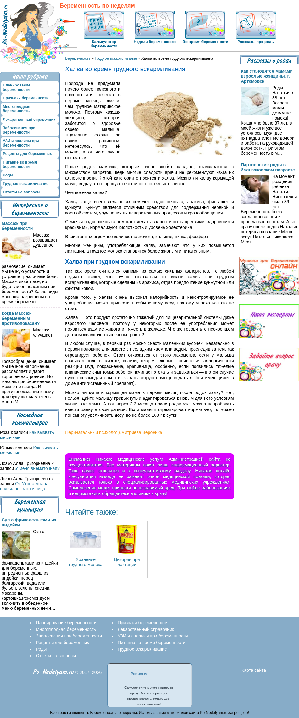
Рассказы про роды (256, 42)
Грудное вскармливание (116, 58)
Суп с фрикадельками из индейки (29, 522)
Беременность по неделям (97, 6)
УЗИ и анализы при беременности (21, 143)
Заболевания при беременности (19, 130)
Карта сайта (253, 670)
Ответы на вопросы (21, 192)
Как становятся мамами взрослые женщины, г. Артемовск (267, 76)
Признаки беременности (25, 98)
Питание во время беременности (20, 164)
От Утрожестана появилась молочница (24, 486)
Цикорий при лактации (127, 559)
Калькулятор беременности (104, 44)
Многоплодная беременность (16, 108)
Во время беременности (205, 42)
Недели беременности (155, 42)
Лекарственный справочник (29, 119)
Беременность (78, 58)
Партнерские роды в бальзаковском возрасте (268, 167)
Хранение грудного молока (86, 559)
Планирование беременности (16, 87)
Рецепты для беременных (27, 154)
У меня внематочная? (37, 468)
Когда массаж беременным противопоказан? (21, 318)
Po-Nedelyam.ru (53, 672)
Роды (8, 175)
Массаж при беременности (17, 226)
